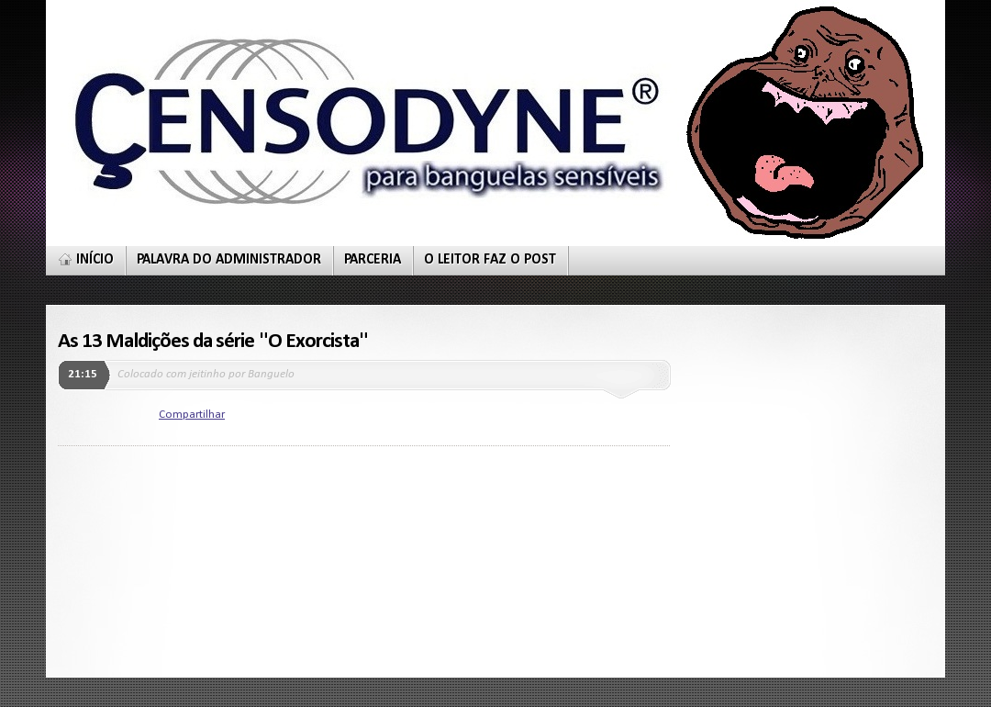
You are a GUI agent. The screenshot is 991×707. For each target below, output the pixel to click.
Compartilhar (192, 415)
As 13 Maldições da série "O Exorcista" (213, 342)
